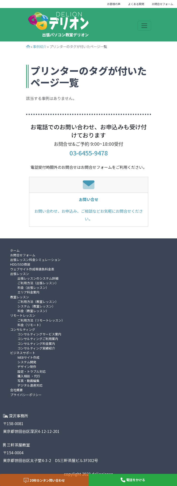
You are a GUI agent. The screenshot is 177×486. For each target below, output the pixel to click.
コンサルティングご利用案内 (37, 338)
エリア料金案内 (28, 292)
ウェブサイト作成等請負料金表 (32, 269)
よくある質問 (136, 4)
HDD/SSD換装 (20, 264)
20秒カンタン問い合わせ (44, 480)
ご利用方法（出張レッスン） (37, 283)
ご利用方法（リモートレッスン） (41, 320)
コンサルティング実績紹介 (36, 348)
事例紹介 (39, 46)
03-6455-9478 (88, 152)
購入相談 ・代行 (28, 376)
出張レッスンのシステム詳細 (37, 278)
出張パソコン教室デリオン (65, 35)
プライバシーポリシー (26, 394)
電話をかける (133, 480)
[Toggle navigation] (144, 26)
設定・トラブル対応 (31, 371)
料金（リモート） (30, 325)
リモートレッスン (22, 315)
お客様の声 (113, 4)
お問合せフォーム (162, 4)
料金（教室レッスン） (33, 310)
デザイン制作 (26, 366)
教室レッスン (19, 297)
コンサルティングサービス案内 (39, 334)
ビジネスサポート (22, 352)
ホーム (15, 250)
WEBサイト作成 (28, 357)
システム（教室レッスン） (36, 306)
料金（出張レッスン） (33, 287)
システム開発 (26, 362)
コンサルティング (22, 329)
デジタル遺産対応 (30, 385)
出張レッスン (19, 273)
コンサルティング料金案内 (36, 343)
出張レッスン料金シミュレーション (35, 259)
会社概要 (16, 390)
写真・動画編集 (28, 380)
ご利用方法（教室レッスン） (37, 301)
